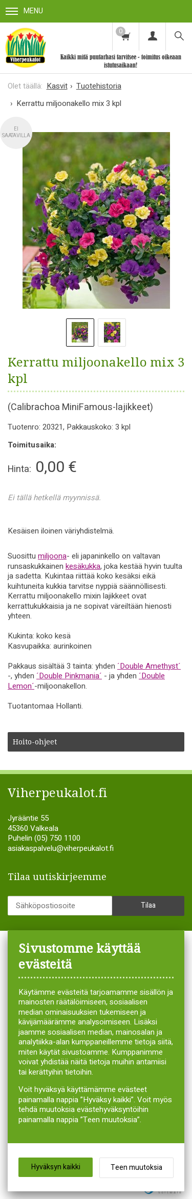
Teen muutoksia (136, 1167)
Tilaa (148, 905)
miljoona (52, 556)
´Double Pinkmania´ (69, 675)
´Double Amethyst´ (149, 666)
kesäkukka (83, 566)
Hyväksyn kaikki (55, 1167)
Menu (24, 11)
